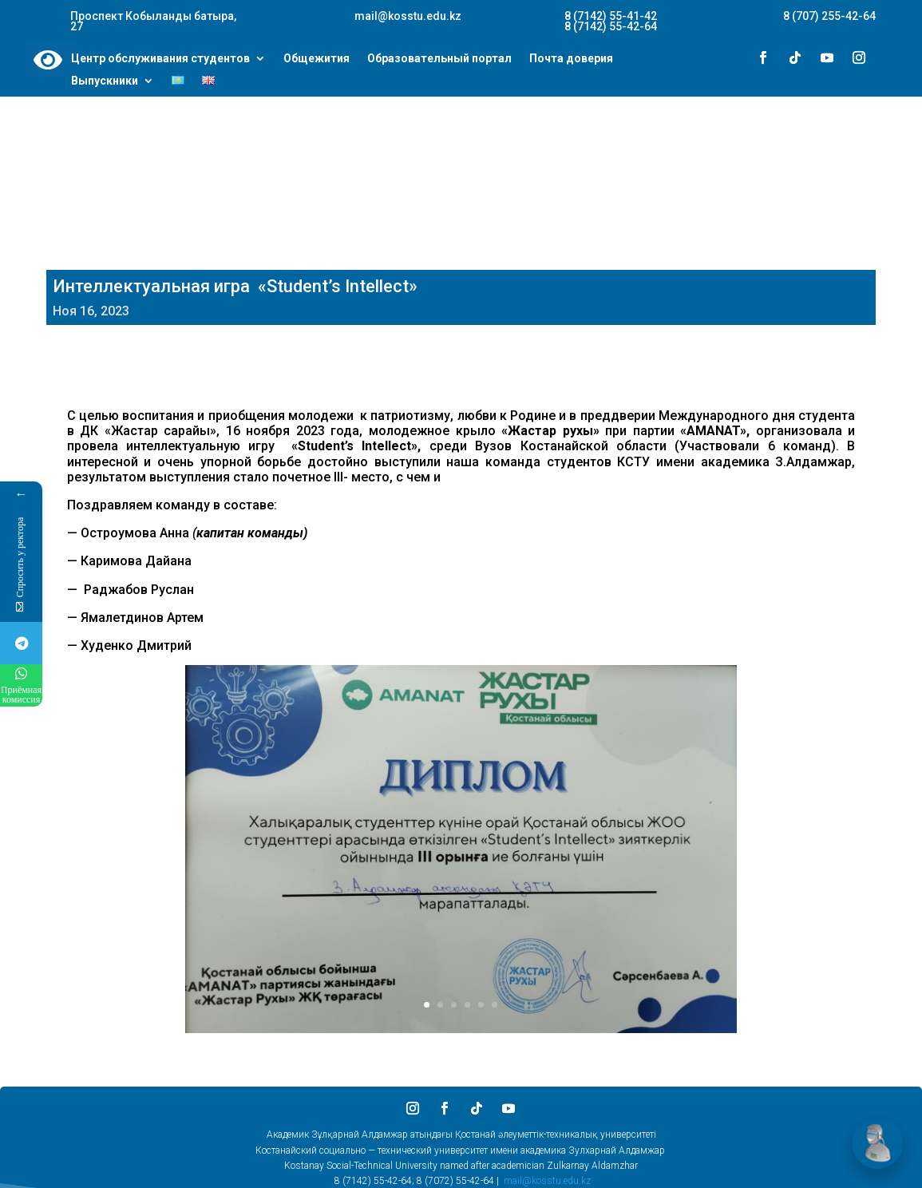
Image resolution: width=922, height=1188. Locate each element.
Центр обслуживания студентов (160, 59)
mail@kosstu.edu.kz (547, 1180)
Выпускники (104, 81)
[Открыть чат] (877, 1143)
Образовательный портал (439, 59)
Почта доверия (571, 59)
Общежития (316, 59)
